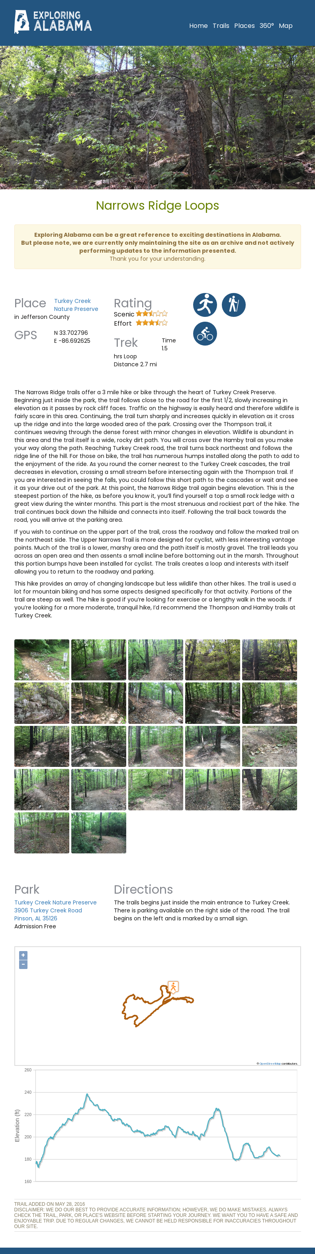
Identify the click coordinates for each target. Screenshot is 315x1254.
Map (286, 25)
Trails (221, 25)
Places (244, 25)
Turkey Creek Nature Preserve (76, 305)
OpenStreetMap (270, 1063)
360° (267, 25)
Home (198, 25)
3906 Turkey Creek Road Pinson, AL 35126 (48, 914)
